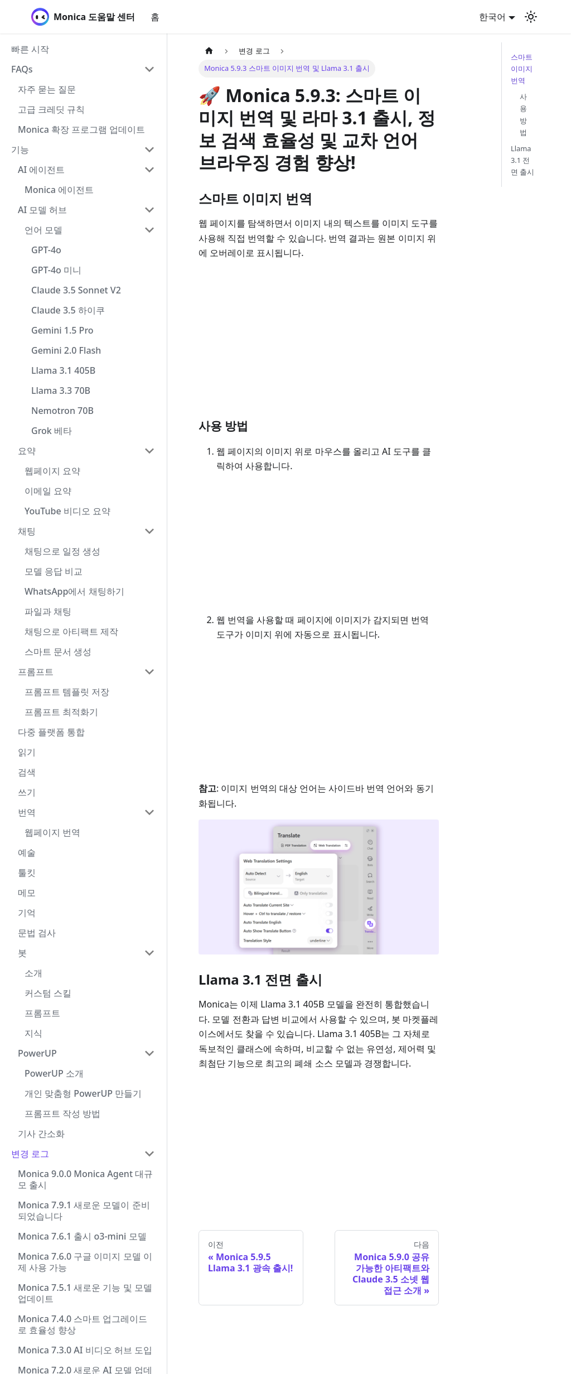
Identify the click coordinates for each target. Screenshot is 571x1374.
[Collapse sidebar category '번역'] (149, 812)
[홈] (209, 51)
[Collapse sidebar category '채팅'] (149, 531)
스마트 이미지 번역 (522, 68)
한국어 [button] (492, 17)
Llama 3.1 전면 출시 (522, 160)
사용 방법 (523, 114)
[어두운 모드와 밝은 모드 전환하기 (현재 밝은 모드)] (531, 17)
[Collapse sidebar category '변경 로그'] (149, 1154)
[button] (83, 69)
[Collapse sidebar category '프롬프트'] (149, 672)
